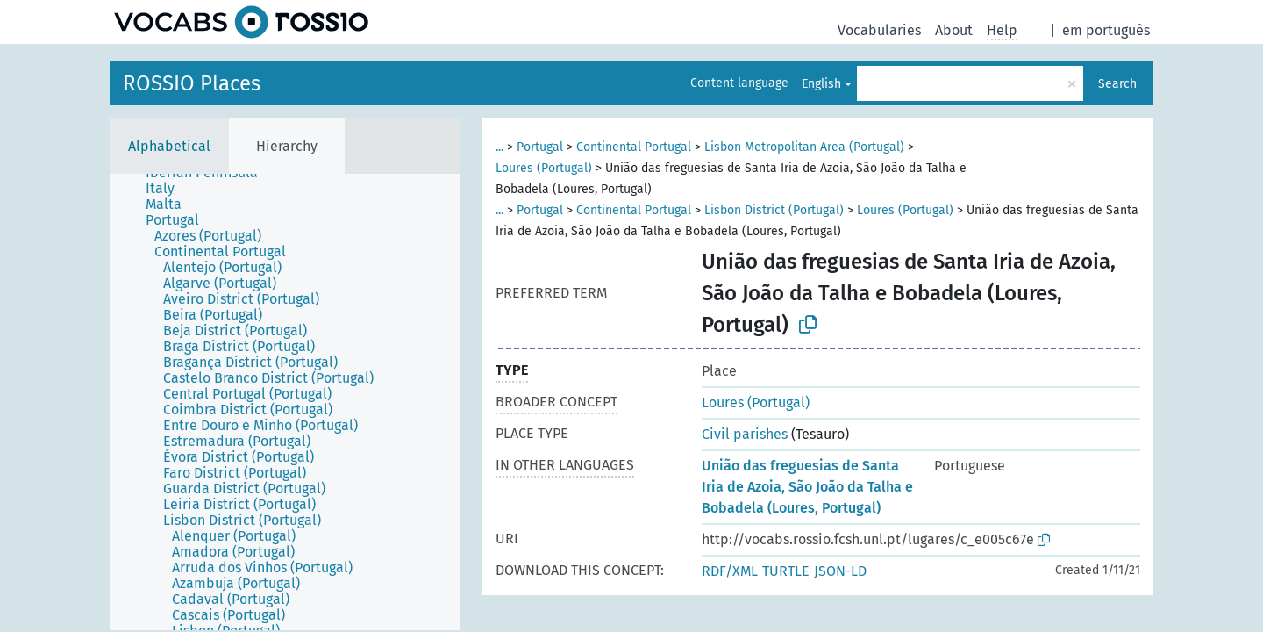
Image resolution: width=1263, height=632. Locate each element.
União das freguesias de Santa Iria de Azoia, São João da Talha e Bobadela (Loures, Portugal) (807, 486)
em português (1106, 30)
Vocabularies (879, 30)
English (821, 83)
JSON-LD (840, 571)
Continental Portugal (633, 147)
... (499, 147)
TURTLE (786, 571)
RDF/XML (730, 571)
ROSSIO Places (191, 83)
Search (1117, 83)
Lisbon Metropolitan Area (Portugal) (804, 147)
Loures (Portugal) (544, 168)
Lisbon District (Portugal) (774, 210)
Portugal (540, 147)
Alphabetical (169, 146)
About (954, 30)
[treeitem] (167, 189)
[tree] (285, 402)
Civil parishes (745, 434)
